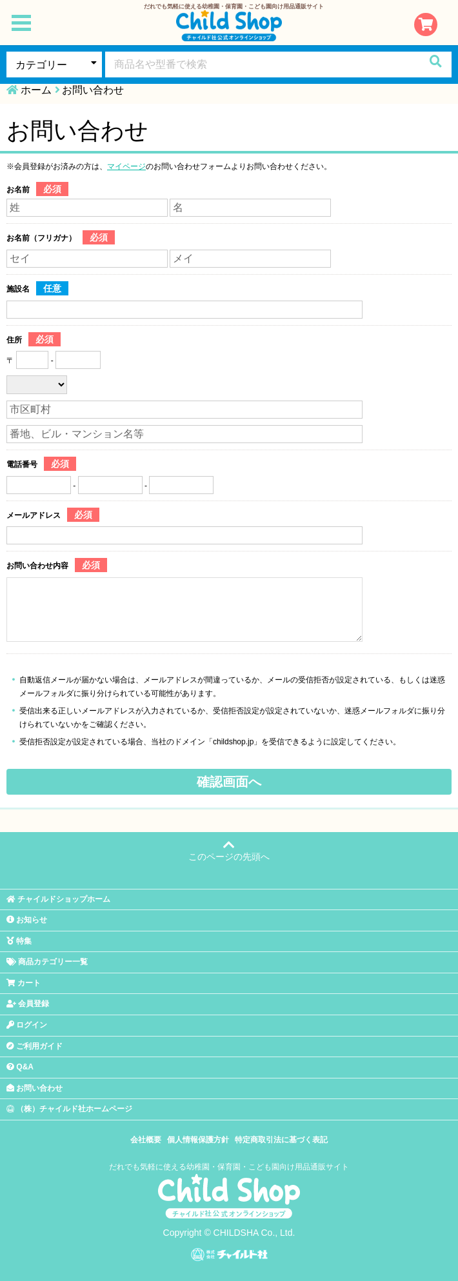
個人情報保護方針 (198, 1139)
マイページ (126, 166)
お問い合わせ (34, 1088)
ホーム (36, 89)
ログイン (26, 1024)
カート (23, 983)
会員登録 (27, 1003)
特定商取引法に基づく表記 (281, 1139)
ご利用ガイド (34, 1046)
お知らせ (26, 919)
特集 (19, 941)
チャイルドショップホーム (58, 899)
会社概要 (145, 1139)
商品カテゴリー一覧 (47, 961)
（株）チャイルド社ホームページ (69, 1108)
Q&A (20, 1066)
